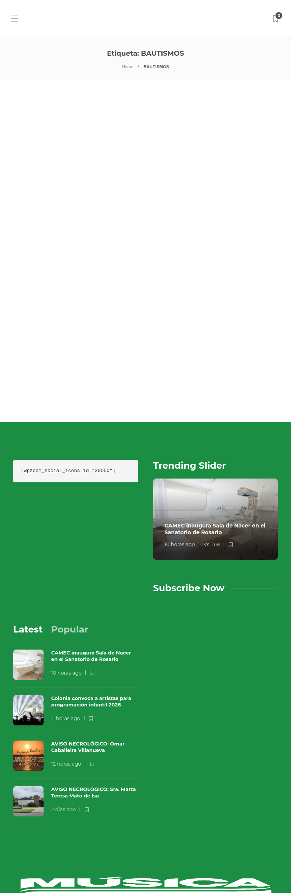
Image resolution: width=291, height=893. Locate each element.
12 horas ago (66, 707)
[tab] (28, 573)
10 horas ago (179, 488)
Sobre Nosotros (44, 872)
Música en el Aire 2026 (115, 857)
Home (127, 66)
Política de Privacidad (241, 872)
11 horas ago (65, 662)
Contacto (95, 872)
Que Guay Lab (183, 857)
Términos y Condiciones (158, 872)
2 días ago (63, 753)
